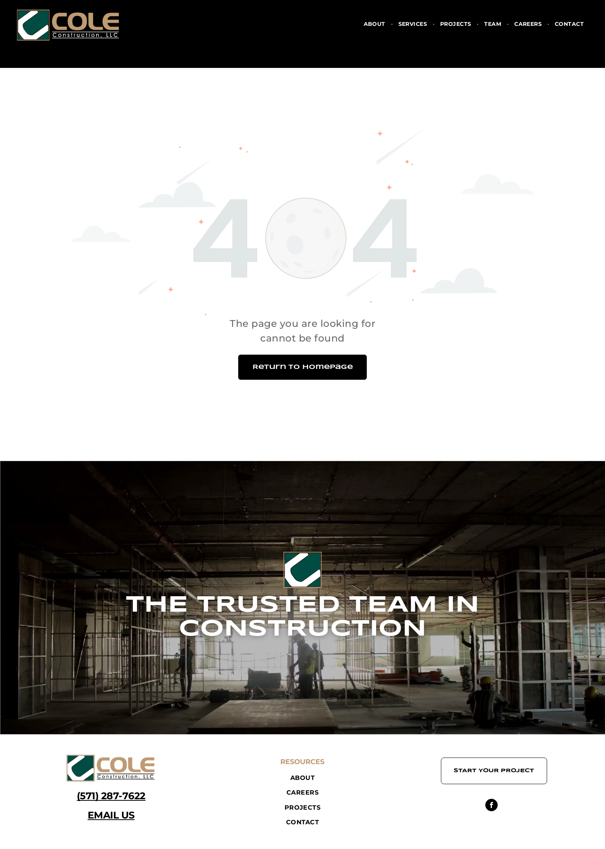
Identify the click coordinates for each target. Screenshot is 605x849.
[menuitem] (375, 24)
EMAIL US (111, 815)
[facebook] (491, 806)
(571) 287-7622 (111, 796)
